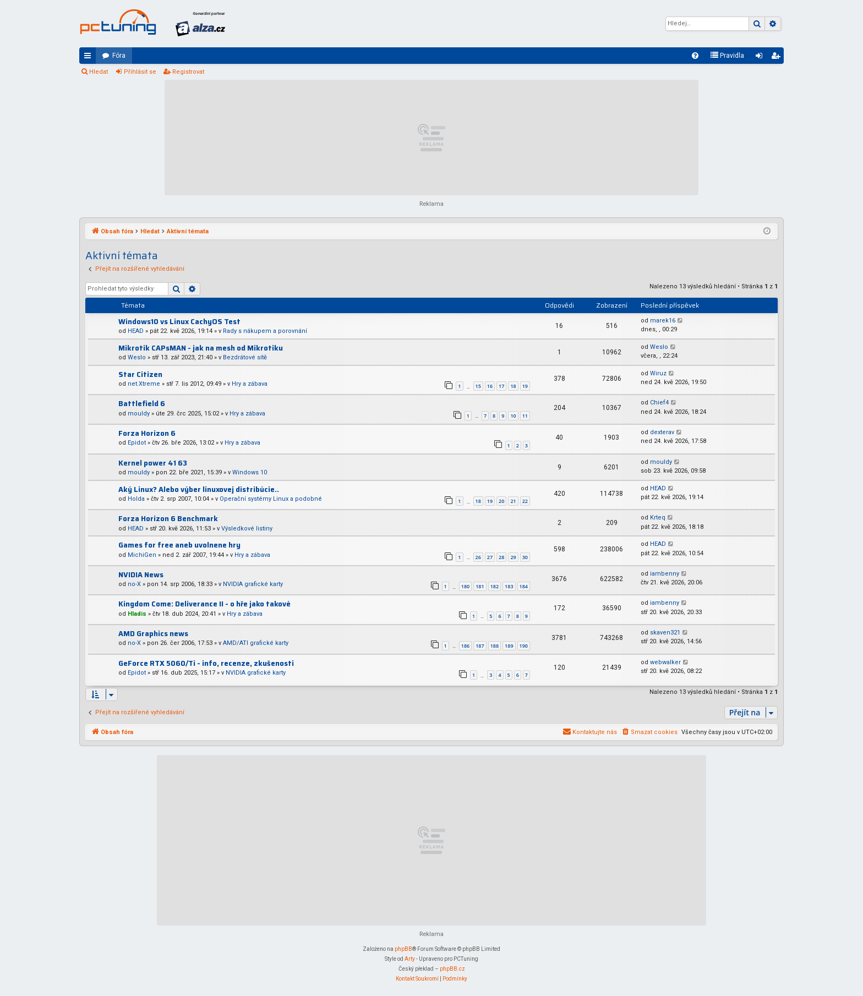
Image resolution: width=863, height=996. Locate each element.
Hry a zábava (249, 383)
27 (490, 557)
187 (480, 645)
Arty (410, 959)
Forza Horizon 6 (147, 433)
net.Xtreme (144, 383)
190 (524, 645)
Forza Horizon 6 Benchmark (168, 518)
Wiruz (658, 373)
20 (501, 501)
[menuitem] (695, 55)
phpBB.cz (452, 969)
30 (525, 557)
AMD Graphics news (153, 633)
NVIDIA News (140, 575)
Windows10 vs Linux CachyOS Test (179, 321)
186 (465, 645)
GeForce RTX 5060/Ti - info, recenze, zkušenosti (206, 663)
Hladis (137, 613)
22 (525, 501)
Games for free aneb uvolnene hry (179, 545)
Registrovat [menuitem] (778, 58)
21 (513, 501)
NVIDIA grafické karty (253, 584)
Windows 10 (249, 472)
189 (509, 645)
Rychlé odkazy (90, 58)
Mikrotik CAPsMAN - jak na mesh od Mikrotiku (200, 348)
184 (524, 586)
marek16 (662, 320)
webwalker (665, 662)
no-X (134, 584)
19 (525, 386)
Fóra (118, 55)
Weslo (137, 357)
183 (509, 586)
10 (513, 415)
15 (478, 386)
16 (490, 386)
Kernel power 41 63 (152, 463)
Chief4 (659, 402)
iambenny (664, 573)
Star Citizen (140, 374)
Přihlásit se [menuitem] (761, 58)
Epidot (137, 442)
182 (494, 586)
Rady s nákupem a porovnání (265, 331)
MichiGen (142, 555)
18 (513, 386)
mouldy (139, 413)
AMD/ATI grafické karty (255, 643)
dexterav (662, 432)
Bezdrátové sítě (245, 357)
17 (501, 386)
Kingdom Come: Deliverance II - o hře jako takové (204, 604)
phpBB (403, 949)
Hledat (98, 71)
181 (480, 586)
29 (513, 557)
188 (494, 645)
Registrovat (188, 71)
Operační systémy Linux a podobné (271, 498)
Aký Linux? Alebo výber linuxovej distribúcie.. (198, 489)
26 (478, 557)
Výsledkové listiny (246, 528)
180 (465, 586)
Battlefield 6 (141, 403)
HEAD (136, 331)
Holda (136, 498)
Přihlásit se (140, 71)
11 (525, 415)
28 (501, 557)
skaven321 (665, 632)
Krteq (657, 517)
